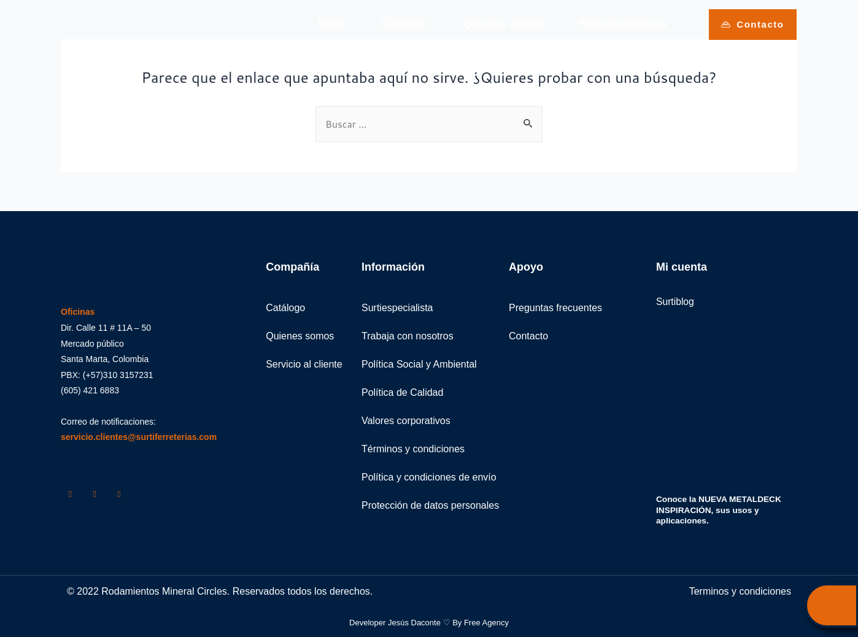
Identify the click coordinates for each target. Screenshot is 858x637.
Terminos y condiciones (740, 590)
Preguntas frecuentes (555, 308)
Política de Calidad (402, 392)
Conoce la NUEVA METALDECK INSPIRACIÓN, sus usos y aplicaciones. (720, 510)
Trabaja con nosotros (407, 336)
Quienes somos (504, 24)
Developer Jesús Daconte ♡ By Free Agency (429, 622)
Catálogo (404, 24)
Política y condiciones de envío (429, 477)
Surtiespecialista (623, 24)
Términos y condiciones (413, 449)
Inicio (332, 24)
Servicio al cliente (304, 364)
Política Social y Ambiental (419, 364)
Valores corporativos (405, 420)
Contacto (528, 336)
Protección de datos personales (430, 505)
